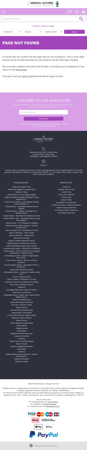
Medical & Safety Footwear (22, 318)
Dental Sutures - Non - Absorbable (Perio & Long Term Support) (22, 219)
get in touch (28, 76)
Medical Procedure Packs (21, 187)
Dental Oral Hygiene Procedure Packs (21, 189)
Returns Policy (66, 200)
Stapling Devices (22, 328)
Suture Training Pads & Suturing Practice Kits (21, 230)
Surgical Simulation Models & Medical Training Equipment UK (22, 198)
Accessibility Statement (66, 213)
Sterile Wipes (21, 331)
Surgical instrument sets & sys (22, 333)
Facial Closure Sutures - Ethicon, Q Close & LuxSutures (21, 261)
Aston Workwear (50, 404)
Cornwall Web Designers (49, 446)
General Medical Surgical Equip (22, 310)
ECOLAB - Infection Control (22, 305)
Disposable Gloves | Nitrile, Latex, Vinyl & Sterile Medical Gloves (22, 296)
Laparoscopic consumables (22, 313)
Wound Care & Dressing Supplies (22, 341)
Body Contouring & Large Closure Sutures (21, 246)
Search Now (81, 18)
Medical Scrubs (21, 320)
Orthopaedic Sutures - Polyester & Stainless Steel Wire (22, 273)
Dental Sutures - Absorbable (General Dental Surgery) (21, 207)
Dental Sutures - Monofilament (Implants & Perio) (21, 216)
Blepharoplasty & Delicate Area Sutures (21, 243)
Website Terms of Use (66, 189)
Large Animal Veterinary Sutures (21, 269)
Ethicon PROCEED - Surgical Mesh (21, 235)
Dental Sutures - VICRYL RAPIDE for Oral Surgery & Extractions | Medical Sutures (22, 252)
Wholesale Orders (21, 361)
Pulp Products (22, 326)
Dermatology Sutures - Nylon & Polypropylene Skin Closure (22, 257)
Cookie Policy (66, 192)
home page (21, 69)
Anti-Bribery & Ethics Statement (66, 210)
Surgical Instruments (21, 336)
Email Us (43, 165)
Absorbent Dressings (21, 238)
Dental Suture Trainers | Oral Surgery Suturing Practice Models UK (22, 203)
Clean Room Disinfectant (22, 292)
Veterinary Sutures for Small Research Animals (22, 282)
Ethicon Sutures (21, 307)
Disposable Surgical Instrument (21, 302)
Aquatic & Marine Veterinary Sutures (21, 241)
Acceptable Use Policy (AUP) (66, 202)
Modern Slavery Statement (66, 208)
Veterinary (21, 339)
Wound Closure (21, 344)
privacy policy (37, 124)
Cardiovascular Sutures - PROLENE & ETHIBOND (22, 248)
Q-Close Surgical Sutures (22, 277)
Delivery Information (21, 359)
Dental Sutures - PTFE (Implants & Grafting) (22, 223)
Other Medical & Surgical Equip (21, 323)
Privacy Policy (66, 197)
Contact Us (66, 187)
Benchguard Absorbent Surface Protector (22, 290)
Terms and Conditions (66, 195)
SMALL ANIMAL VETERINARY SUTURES (21, 279)
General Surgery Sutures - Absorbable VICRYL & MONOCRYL (21, 266)
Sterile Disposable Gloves (21, 300)
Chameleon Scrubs (52, 406)
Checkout (21, 352)
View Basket (21, 349)
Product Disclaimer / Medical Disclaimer (66, 205)
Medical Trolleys (22, 192)
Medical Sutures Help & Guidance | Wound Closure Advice (21, 226)
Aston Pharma (53, 402)
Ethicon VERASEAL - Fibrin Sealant (21, 233)
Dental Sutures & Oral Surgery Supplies (21, 195)
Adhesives (21, 287)
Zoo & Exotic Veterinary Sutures (21, 284)
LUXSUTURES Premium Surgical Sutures (21, 315)
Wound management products (22, 346)
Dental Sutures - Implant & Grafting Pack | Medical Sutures (21, 212)
